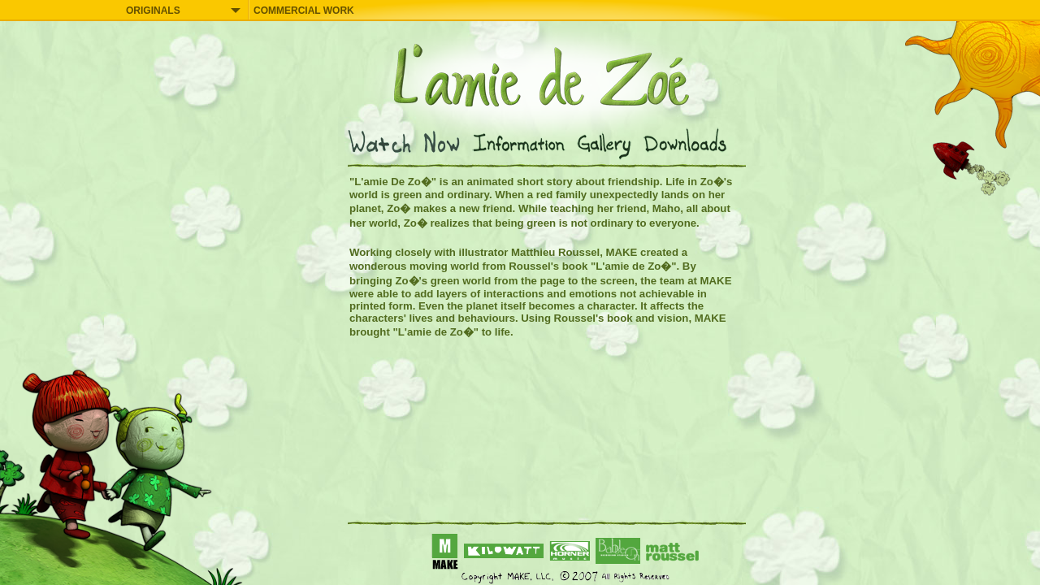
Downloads (688, 143)
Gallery (608, 143)
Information (522, 143)
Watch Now (409, 143)
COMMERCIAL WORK (304, 10)
